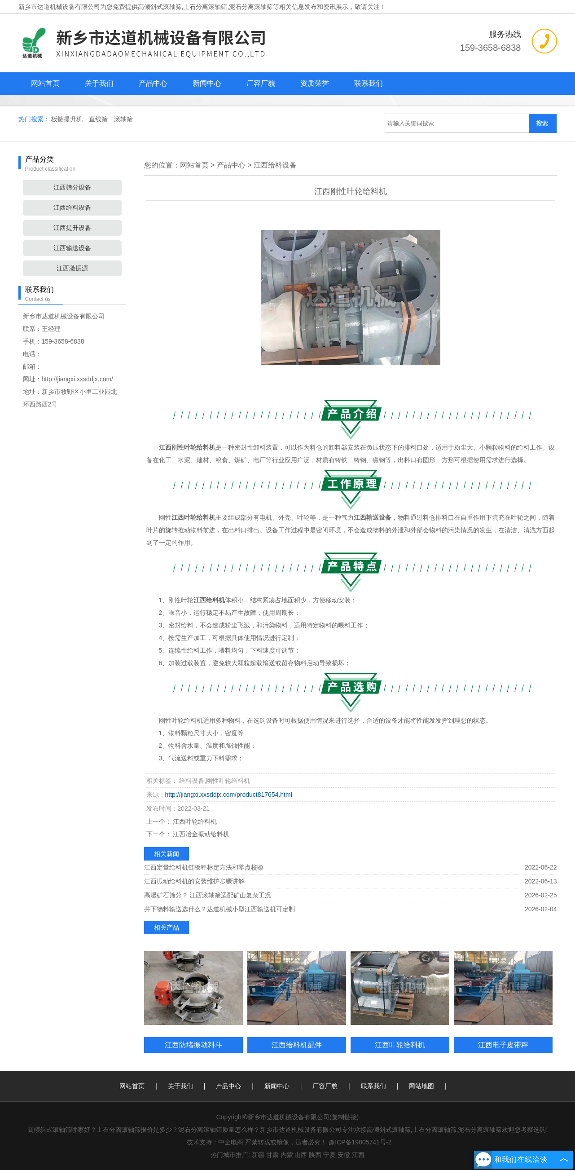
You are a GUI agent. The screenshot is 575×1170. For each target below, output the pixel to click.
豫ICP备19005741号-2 (360, 1142)
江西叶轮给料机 (194, 821)
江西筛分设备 (72, 187)
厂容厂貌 (260, 83)
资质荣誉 (314, 83)
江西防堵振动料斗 (193, 1045)
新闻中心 (207, 83)
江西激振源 (72, 268)
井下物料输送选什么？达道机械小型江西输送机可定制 (219, 909)
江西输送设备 (72, 248)
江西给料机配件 (297, 1045)
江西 (358, 1154)
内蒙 (287, 1154)
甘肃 (272, 1154)
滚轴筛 (123, 119)
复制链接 (344, 1117)
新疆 (258, 1154)
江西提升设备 (72, 227)
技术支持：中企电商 (215, 1142)
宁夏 (329, 1154)
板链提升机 (67, 119)
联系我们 (368, 83)
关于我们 (99, 83)
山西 (300, 1154)
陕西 (315, 1154)
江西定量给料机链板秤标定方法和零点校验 (203, 867)
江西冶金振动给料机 (200, 834)
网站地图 (421, 1086)
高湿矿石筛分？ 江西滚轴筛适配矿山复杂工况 (208, 895)
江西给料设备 (72, 207)
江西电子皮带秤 (503, 1045)
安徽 (344, 1154)
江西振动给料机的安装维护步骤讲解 (194, 881)
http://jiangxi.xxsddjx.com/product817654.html (228, 794)
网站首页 (45, 83)
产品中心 (153, 83)
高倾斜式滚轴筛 (160, 6)
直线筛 (99, 119)
